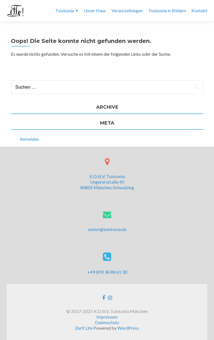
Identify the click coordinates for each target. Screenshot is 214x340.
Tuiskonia (64, 10)
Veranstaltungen (127, 10)
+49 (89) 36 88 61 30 (107, 272)
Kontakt (199, 10)
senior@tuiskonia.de (107, 229)
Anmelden (29, 139)
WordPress (128, 328)
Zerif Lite (84, 328)
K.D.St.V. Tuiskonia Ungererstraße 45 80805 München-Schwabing (107, 182)
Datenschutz (107, 322)
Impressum (107, 316)
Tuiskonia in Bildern (167, 10)
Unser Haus (95, 10)
